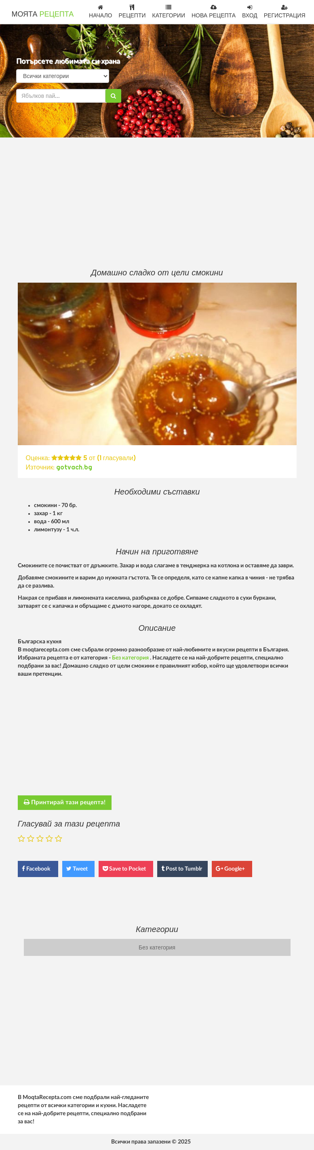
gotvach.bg (74, 467)
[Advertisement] (157, 202)
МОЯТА (43, 14)
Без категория (131, 658)
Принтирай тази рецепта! (64, 802)
